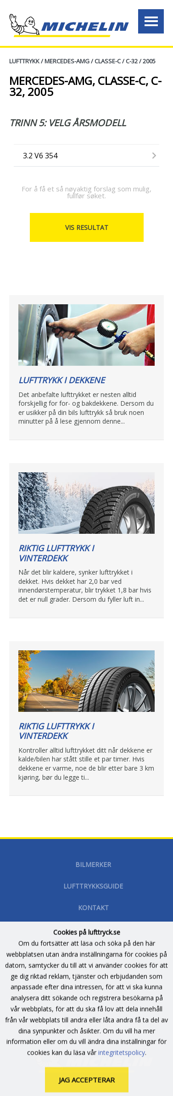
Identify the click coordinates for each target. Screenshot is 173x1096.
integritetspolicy (121, 1070)
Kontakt (93, 907)
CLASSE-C (108, 61)
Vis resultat (86, 227)
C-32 (132, 61)
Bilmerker (93, 864)
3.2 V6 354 (40, 156)
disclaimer (93, 929)
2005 (149, 61)
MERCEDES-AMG (67, 61)
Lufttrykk (24, 61)
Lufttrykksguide (93, 886)
